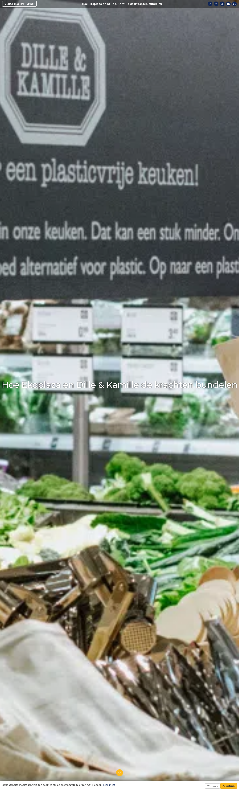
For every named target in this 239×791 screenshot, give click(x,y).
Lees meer (109, 784)
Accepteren (228, 785)
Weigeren (212, 786)
